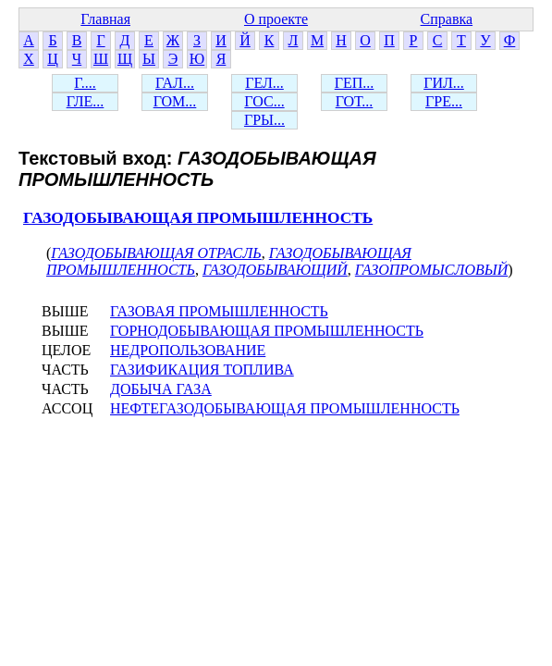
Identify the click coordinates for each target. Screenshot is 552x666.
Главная (105, 19)
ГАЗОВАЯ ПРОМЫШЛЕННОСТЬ (219, 311)
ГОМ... (175, 101)
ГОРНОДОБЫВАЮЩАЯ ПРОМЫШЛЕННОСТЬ (266, 331)
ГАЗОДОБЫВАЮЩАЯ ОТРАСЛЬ (156, 253)
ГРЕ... (443, 101)
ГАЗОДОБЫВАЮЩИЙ (275, 270)
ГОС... (264, 101)
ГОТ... (355, 101)
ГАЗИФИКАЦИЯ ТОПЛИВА (202, 369)
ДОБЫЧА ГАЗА (161, 389)
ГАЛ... (174, 83)
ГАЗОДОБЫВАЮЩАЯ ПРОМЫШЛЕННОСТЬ (198, 218)
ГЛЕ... (85, 101)
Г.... (84, 83)
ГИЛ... (443, 83)
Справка (447, 19)
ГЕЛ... (264, 83)
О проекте (276, 19)
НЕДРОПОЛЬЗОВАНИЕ (187, 350)
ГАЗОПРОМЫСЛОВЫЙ (431, 270)
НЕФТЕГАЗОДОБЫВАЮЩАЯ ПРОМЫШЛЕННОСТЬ (285, 408)
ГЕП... (354, 83)
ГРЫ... (264, 120)
